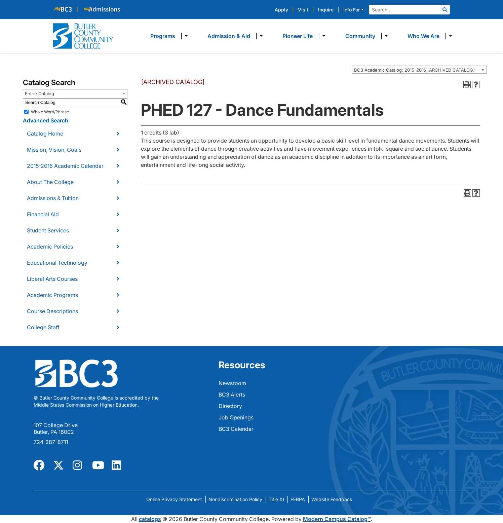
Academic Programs (52, 295)
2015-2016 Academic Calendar (65, 165)
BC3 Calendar (236, 428)
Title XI (276, 499)
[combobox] (419, 70)
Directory (230, 406)
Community (360, 36)
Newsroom (232, 383)
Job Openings (236, 417)
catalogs (150, 519)
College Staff (43, 327)
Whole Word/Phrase (50, 111)
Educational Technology (57, 262)
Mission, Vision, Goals (54, 149)
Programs (162, 36)
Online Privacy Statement (174, 499)
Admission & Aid (228, 36)
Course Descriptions (52, 311)
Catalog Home (45, 133)
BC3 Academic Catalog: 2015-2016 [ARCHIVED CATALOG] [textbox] (414, 70)
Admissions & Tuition (53, 198)
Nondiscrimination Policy (235, 499)
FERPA (298, 499)
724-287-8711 (51, 442)
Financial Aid (43, 214)
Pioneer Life (297, 36)
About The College (50, 182)
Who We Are (423, 36)
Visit (303, 9)
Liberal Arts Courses (52, 278)
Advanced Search (45, 120)
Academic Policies (50, 246)
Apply (281, 9)
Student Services (48, 230)
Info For (351, 9)
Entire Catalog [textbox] (39, 93)
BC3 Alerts (232, 394)
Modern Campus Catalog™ (337, 519)
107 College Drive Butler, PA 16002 (56, 428)
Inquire (326, 9)
